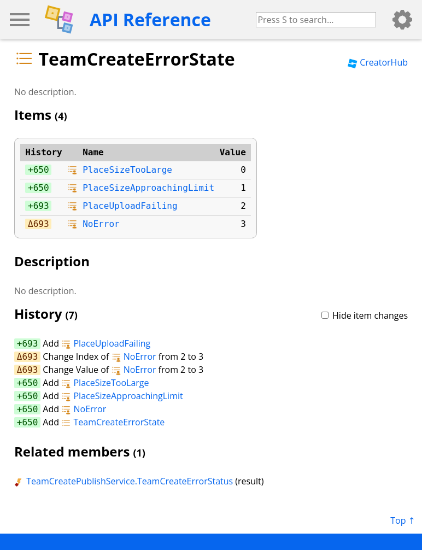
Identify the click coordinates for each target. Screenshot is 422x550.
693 (41, 206)
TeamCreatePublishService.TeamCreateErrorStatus (123, 481)
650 (41, 170)
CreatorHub (378, 62)
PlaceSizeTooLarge (127, 170)
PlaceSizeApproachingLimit (148, 188)
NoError (101, 224)
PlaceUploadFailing (130, 206)
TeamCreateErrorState (113, 422)
